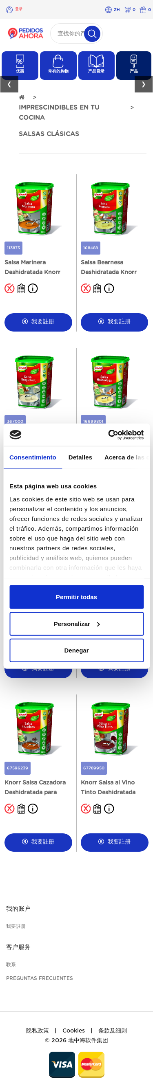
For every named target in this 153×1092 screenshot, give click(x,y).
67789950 (93, 768)
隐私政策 (37, 1031)
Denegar (76, 650)
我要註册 (38, 322)
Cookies (73, 1031)
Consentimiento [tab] (32, 457)
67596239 (17, 768)
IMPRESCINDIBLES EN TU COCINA (59, 113)
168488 (90, 248)
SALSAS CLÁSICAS (49, 134)
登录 (18, 9)
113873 (13, 248)
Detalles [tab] (80, 457)
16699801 (93, 422)
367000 (15, 422)
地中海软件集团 (88, 1041)
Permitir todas (76, 596)
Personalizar (77, 623)
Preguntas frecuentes (39, 978)
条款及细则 (112, 1031)
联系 (11, 964)
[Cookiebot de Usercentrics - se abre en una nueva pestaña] (109, 434)
